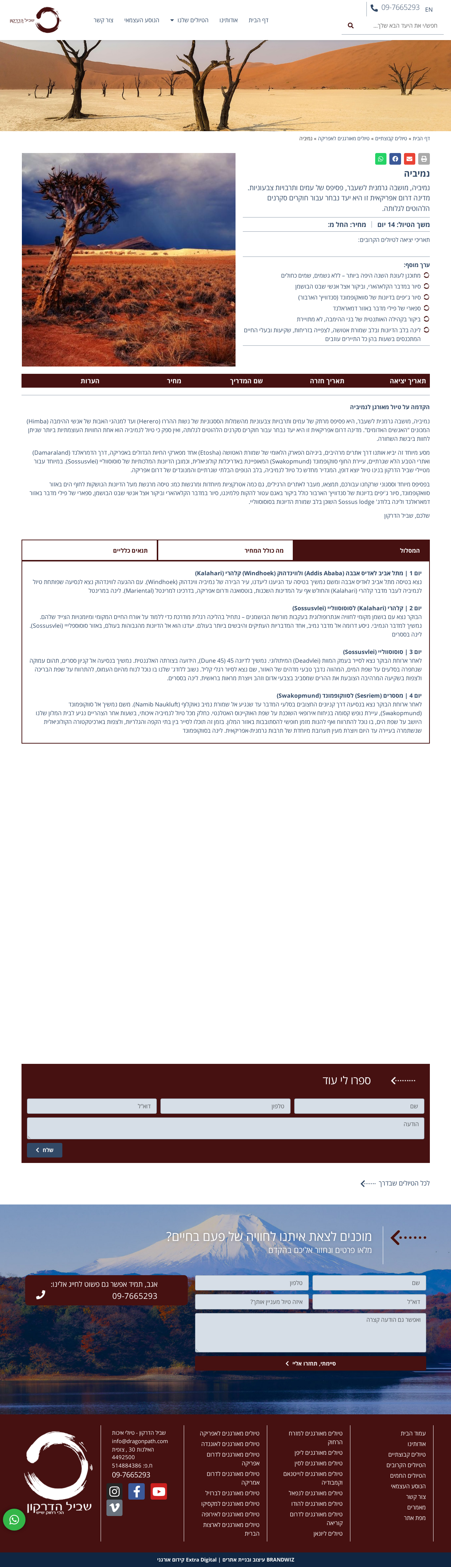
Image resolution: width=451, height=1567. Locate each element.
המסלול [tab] (410, 551)
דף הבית (258, 20)
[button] (424, 159)
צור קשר (103, 20)
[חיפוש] (351, 25)
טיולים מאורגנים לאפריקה (344, 138)
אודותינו (228, 20)
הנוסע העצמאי (141, 20)
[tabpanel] (226, 652)
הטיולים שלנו (189, 20)
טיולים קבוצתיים (391, 138)
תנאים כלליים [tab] (130, 551)
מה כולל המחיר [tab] (264, 551)
